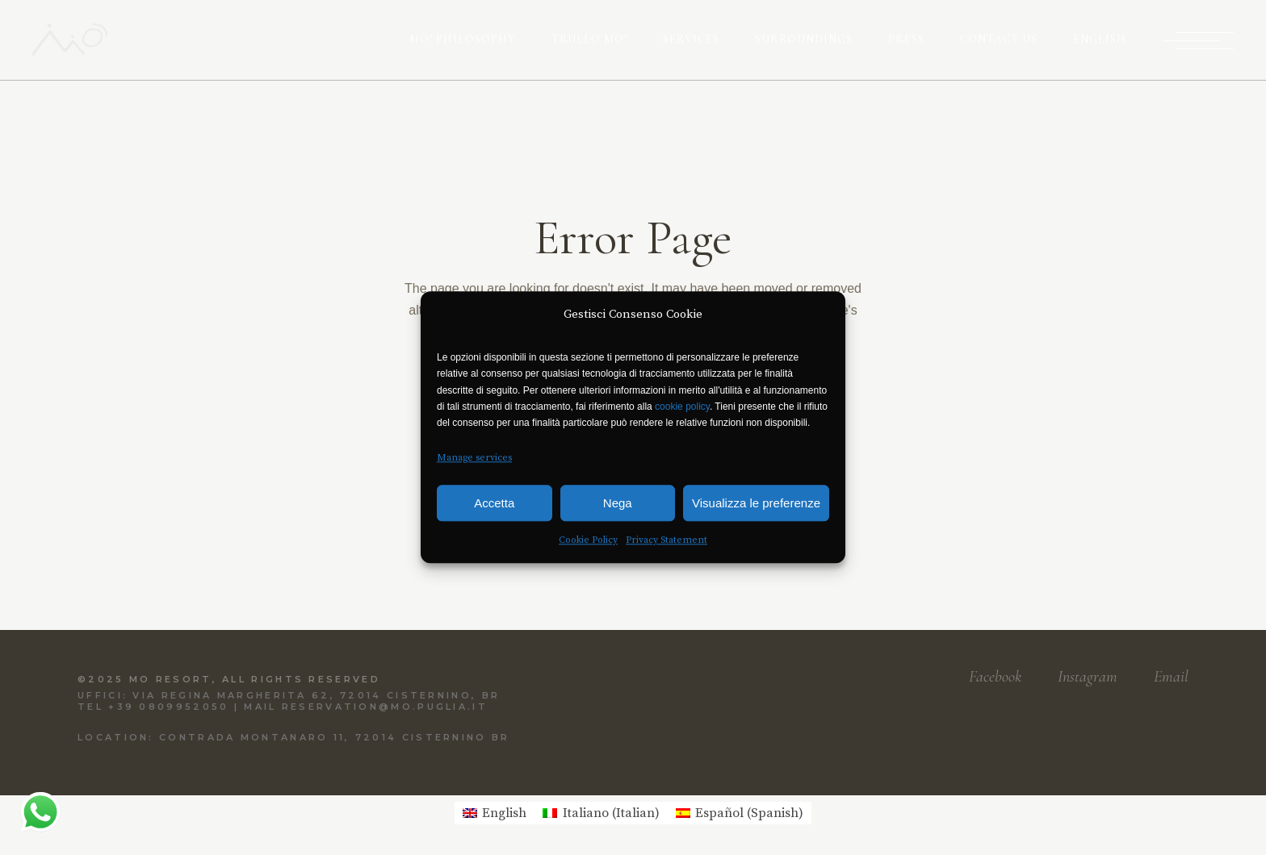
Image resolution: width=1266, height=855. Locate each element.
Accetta (494, 503)
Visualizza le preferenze (756, 503)
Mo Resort (170, 679)
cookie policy (682, 406)
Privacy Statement (666, 541)
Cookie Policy (588, 541)
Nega (617, 503)
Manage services (474, 459)
